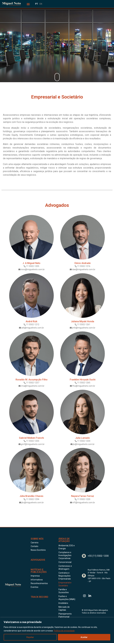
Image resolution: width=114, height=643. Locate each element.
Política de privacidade (64, 630)
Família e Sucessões (63, 591)
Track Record (39, 597)
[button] (28, 4)
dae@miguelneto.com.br (83, 269)
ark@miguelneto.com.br (32, 328)
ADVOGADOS (38, 559)
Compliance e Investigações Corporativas (64, 555)
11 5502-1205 (32, 266)
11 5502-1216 (83, 266)
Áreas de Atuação (64, 540)
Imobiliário (63, 603)
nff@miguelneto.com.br (83, 502)
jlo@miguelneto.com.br (84, 444)
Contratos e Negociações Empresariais (64, 576)
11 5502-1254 (83, 441)
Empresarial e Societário (64, 584)
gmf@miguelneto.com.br (33, 444)
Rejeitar (30, 637)
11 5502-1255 (32, 441)
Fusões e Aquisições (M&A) (66, 597)
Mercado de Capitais (64, 608)
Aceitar (84, 637)
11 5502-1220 (83, 499)
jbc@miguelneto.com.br (33, 502)
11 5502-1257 (32, 382)
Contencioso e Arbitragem (65, 567)
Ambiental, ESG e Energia (66, 547)
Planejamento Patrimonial (65, 615)
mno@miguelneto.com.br (33, 269)
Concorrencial (64, 562)
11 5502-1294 (32, 499)
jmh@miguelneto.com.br (83, 328)
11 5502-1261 (83, 324)
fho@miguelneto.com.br (83, 386)
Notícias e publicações (39, 570)
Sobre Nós (37, 538)
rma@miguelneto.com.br (32, 386)
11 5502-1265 (83, 382)
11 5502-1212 (32, 324)
